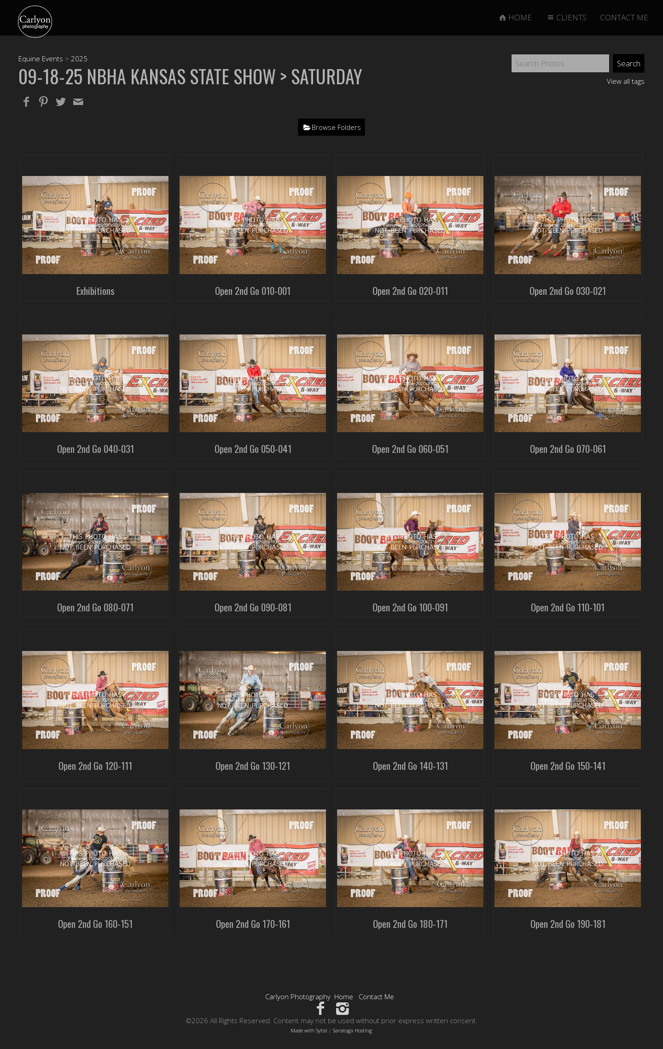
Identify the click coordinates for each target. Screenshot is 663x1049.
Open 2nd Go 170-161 (253, 923)
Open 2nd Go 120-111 (95, 765)
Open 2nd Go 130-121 (252, 765)
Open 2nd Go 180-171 (410, 923)
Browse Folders (336, 127)
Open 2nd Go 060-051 (410, 448)
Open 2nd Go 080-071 (95, 607)
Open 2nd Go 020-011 (410, 290)
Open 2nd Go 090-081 (253, 607)
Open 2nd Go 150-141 (567, 765)
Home (343, 996)
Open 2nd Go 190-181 (567, 923)
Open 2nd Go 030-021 (567, 290)
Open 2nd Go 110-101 (568, 607)
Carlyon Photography (298, 996)
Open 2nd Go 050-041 (253, 448)
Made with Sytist (309, 1030)
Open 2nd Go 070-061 (568, 448)
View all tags (626, 81)
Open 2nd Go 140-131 (410, 765)
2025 (79, 58)
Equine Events (40, 58)
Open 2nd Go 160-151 (95, 923)
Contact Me (376, 996)
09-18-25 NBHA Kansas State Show (147, 76)
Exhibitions (95, 290)
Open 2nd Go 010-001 (253, 290)
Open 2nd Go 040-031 (95, 448)
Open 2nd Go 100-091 (410, 607)
